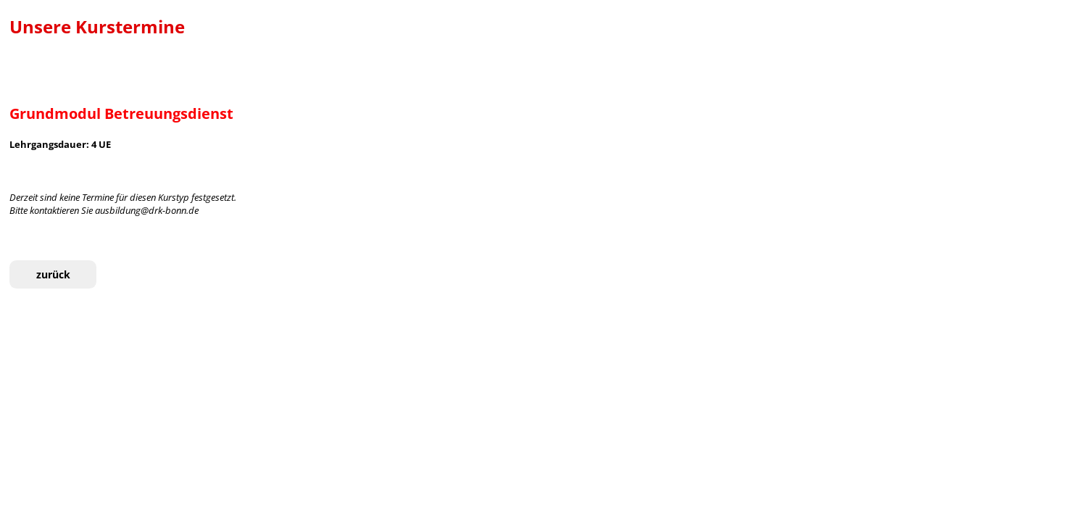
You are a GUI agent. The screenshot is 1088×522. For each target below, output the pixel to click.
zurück (53, 274)
